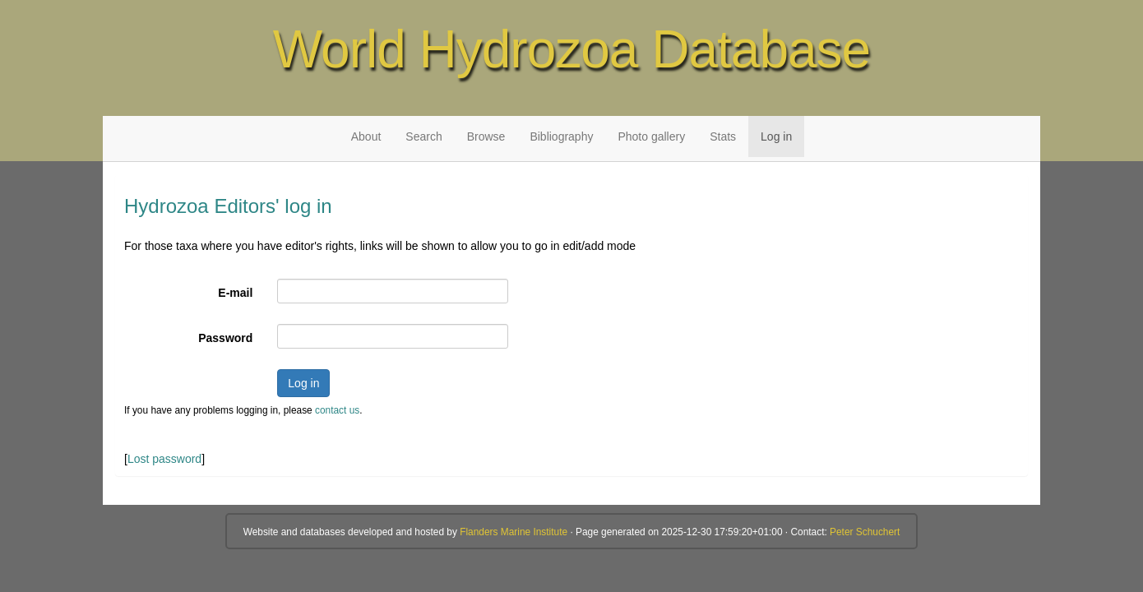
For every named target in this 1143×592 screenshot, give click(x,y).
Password (225, 338)
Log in (776, 136)
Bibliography (561, 136)
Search (423, 136)
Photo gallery (651, 136)
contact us (337, 410)
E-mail (235, 292)
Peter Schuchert (865, 532)
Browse (486, 136)
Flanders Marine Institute (513, 532)
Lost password (164, 458)
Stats (723, 136)
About (366, 136)
